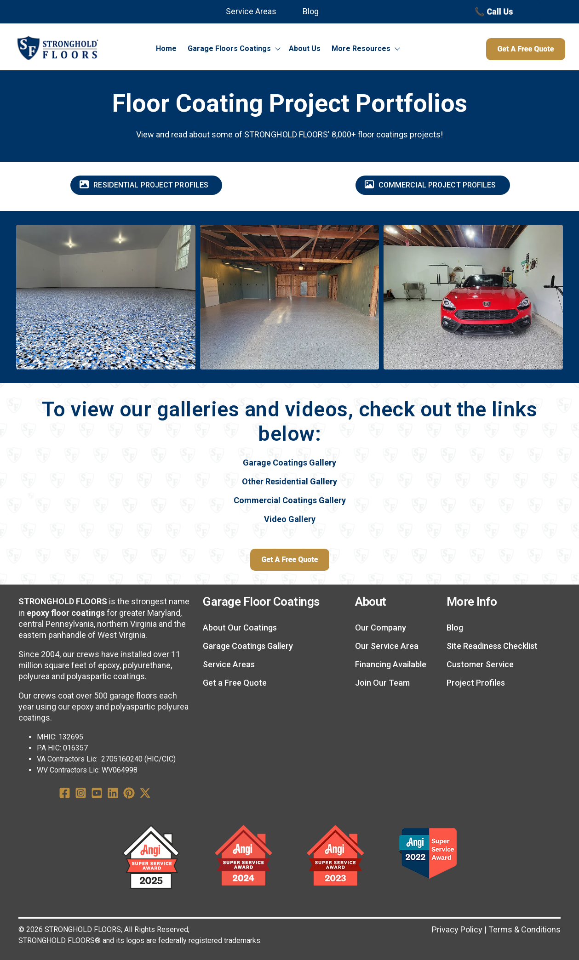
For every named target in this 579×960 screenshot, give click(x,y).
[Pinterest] (129, 794)
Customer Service (480, 664)
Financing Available (390, 664)
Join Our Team (382, 682)
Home (166, 48)
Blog (311, 11)
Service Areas (251, 11)
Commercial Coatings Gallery (290, 500)
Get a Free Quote (235, 682)
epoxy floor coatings (66, 613)
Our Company (380, 627)
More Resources (361, 48)
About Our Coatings (240, 627)
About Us (305, 48)
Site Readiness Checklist (492, 646)
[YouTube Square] (97, 794)
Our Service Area (386, 646)
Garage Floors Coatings (229, 48)
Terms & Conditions (524, 929)
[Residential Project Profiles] (146, 185)
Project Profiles (476, 682)
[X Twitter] (145, 794)
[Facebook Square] (64, 794)
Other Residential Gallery (289, 481)
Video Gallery (289, 519)
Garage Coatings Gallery (289, 462)
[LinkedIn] (113, 794)
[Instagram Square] (80, 794)
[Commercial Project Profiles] (432, 185)
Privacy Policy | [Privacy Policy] (459, 929)
